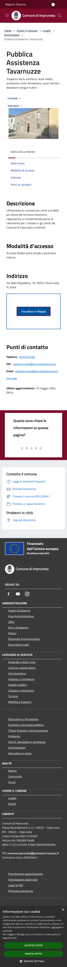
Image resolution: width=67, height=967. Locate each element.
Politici (12, 633)
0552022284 (27, 357)
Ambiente (14, 736)
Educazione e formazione (23, 719)
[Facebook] (8, 593)
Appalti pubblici (17, 685)
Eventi (12, 804)
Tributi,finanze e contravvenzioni (28, 730)
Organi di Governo (19, 610)
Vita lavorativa (17, 673)
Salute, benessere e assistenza (26, 742)
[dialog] (33, 936)
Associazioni (11, 35)
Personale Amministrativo (24, 639)
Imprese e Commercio (21, 679)
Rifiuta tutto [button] (33, 953)
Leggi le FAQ (15, 885)
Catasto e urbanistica (21, 690)
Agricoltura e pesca (19, 753)
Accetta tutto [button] (33, 945)
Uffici (11, 622)
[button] (33, 961)
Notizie (12, 771)
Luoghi (47, 30)
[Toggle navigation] (7, 15)
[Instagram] (27, 593)
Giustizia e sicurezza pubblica (26, 725)
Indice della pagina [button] (23, 152)
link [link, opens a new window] (15, 937)
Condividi (15, 98)
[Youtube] (17, 593)
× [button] (63, 909)
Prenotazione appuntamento (25, 874)
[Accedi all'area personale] (53, 4)
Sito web (11, 378)
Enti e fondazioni (18, 627)
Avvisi (12, 782)
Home (7, 30)
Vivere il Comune (27, 30)
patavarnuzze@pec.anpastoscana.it (34, 364)
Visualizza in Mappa (33, 311)
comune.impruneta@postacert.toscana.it (33, 853)
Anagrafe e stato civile (21, 662)
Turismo (13, 696)
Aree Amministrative (21, 616)
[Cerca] (59, 16)
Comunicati (15, 776)
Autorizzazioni (17, 747)
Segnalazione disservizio (23, 879)
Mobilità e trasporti (19, 702)
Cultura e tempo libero (21, 668)
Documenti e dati (18, 644)
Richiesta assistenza (20, 891)
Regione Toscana (15, 4)
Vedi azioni (16, 106)
